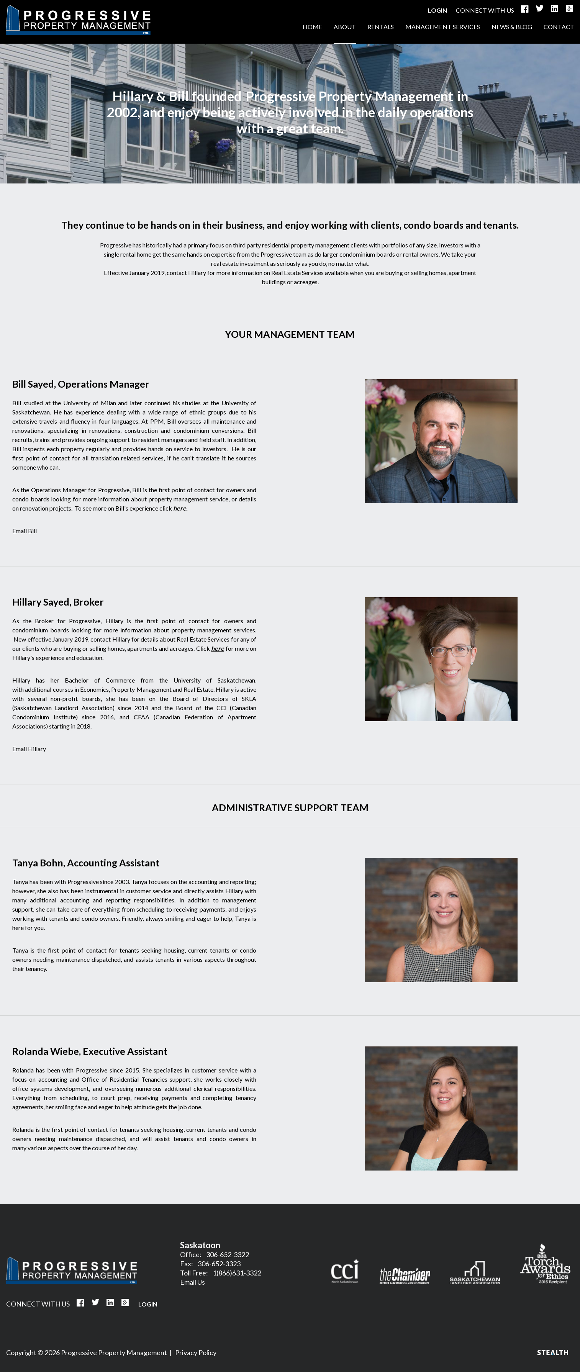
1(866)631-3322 (237, 1273)
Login (437, 10)
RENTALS (380, 26)
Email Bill (24, 530)
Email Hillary (29, 748)
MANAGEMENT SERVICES (442, 26)
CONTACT (559, 26)
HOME (78, 20)
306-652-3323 (219, 1263)
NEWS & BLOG (512, 26)
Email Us (192, 1282)
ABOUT (345, 26)
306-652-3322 (227, 1254)
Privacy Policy (195, 1352)
